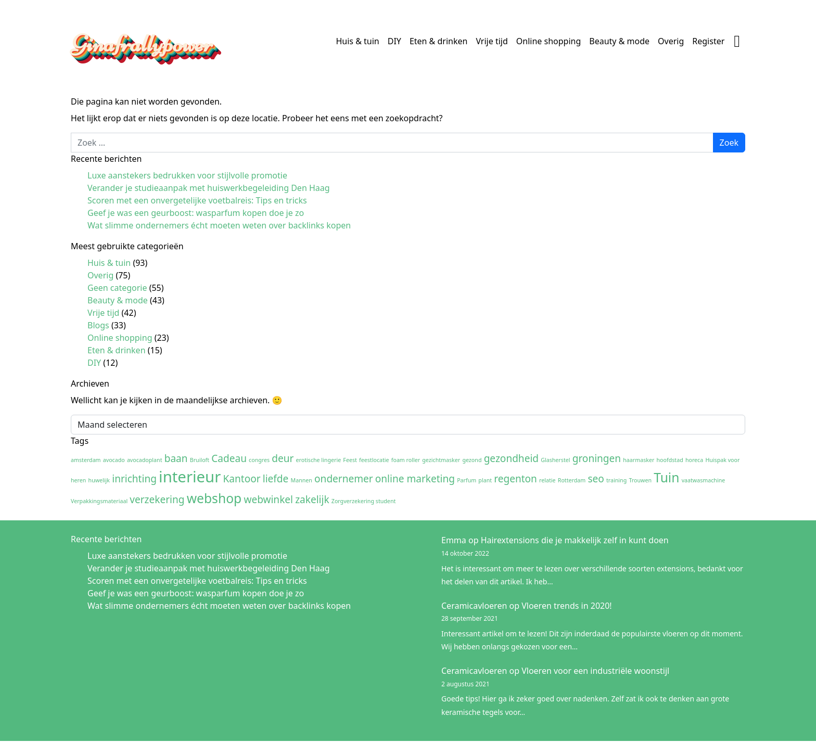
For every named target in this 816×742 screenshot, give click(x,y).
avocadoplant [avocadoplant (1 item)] (144, 460)
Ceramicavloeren (474, 605)
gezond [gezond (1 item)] (471, 460)
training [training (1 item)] (616, 480)
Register (708, 41)
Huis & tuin (357, 41)
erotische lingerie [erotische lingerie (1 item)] (318, 460)
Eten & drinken (439, 41)
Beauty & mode (619, 41)
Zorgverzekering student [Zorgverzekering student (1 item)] (364, 501)
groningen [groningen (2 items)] (596, 458)
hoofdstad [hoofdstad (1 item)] (670, 460)
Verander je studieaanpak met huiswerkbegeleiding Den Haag (208, 188)
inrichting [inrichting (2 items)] (134, 478)
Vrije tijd (491, 41)
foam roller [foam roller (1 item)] (405, 460)
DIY (394, 41)
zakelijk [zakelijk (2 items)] (312, 499)
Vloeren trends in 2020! (566, 605)
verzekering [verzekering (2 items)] (157, 499)
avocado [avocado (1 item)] (114, 460)
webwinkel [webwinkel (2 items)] (268, 499)
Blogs (98, 325)
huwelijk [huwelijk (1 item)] (99, 480)
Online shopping (548, 41)
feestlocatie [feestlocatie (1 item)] (374, 460)
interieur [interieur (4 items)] (190, 476)
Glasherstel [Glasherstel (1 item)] (555, 460)
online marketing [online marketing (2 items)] (415, 478)
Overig (671, 41)
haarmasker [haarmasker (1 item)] (638, 460)
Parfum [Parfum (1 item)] (466, 480)
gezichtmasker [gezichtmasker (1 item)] (441, 460)
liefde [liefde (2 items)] (276, 478)
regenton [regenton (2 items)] (515, 478)
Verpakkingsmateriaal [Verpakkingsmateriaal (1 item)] (99, 501)
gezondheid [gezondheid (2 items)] (511, 458)
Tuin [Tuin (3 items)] (666, 477)
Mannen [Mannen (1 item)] (301, 480)
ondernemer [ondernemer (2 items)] (343, 478)
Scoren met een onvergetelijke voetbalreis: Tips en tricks (197, 200)
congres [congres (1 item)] (259, 460)
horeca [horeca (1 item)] (694, 460)
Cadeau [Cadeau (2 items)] (229, 458)
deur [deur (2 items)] (283, 458)
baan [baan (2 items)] (176, 458)
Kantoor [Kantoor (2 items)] (242, 478)
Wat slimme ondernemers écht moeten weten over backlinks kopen (219, 225)
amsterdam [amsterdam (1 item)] (86, 460)
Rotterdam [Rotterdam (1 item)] (571, 480)
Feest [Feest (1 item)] (350, 460)
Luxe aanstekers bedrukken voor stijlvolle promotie (187, 175)
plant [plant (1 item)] (485, 480)
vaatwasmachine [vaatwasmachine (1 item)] (703, 480)
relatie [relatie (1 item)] (547, 480)
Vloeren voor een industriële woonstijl (595, 670)
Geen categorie (117, 287)
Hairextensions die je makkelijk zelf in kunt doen (575, 540)
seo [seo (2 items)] (596, 478)
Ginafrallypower (142, 44)
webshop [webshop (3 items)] (214, 498)
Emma (453, 540)
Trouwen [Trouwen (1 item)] (640, 480)
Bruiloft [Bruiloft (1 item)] (199, 460)
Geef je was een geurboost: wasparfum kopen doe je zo (195, 213)
